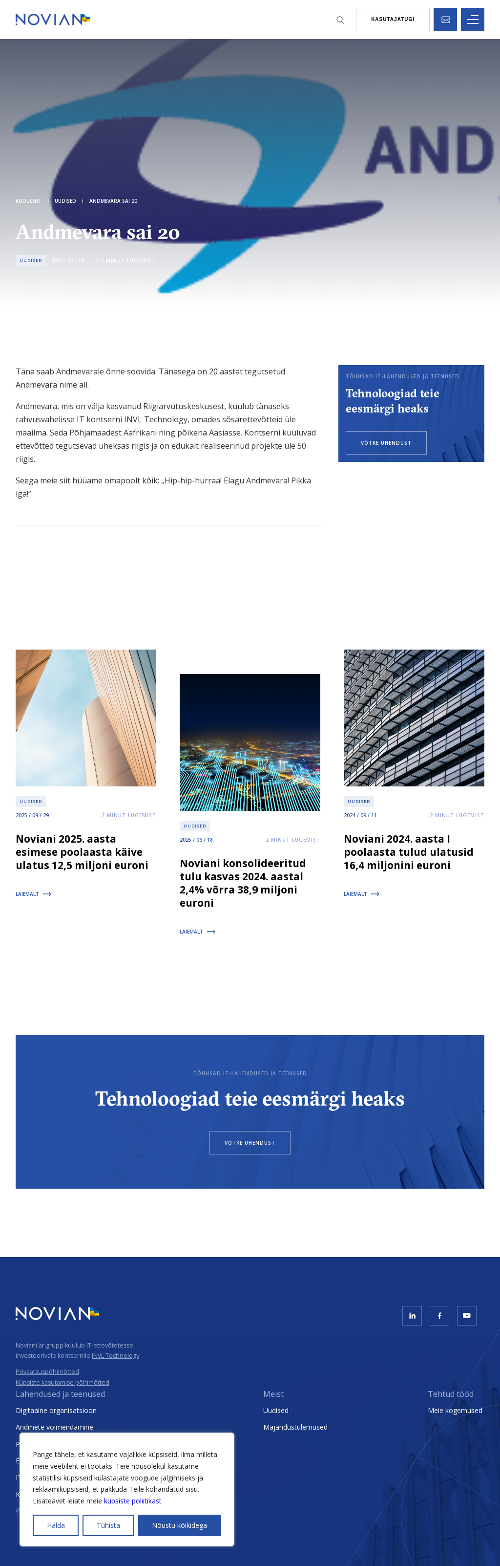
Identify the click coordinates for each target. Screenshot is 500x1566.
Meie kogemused (455, 1410)
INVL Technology (115, 1355)
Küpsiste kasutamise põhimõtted (62, 1382)
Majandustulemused (295, 1427)
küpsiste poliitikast (133, 1500)
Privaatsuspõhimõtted (47, 1372)
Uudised (276, 1410)
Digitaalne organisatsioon (56, 1410)
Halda (56, 1525)
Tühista (108, 1525)
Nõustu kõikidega (179, 1525)
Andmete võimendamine (54, 1427)
